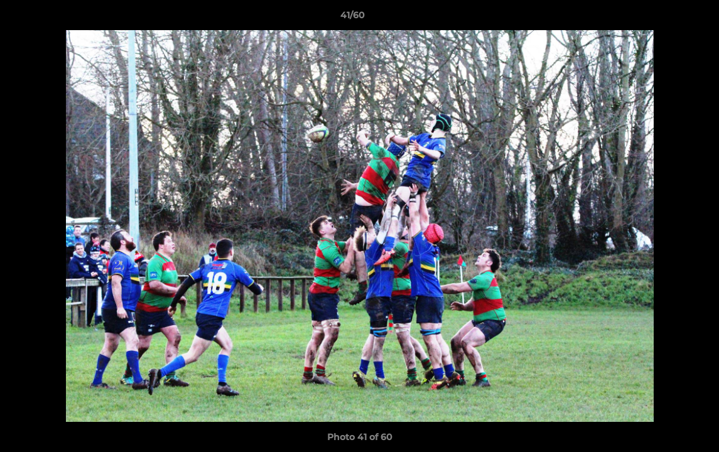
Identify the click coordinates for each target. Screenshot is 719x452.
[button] (666, 18)
